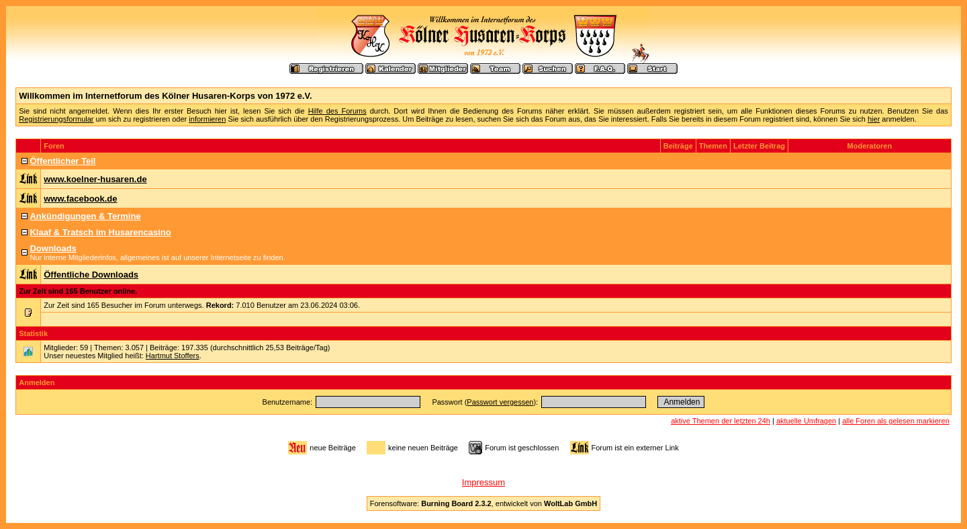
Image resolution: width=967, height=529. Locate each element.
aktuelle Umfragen (806, 421)
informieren (207, 119)
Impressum (483, 482)
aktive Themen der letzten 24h (720, 421)
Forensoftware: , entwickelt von (483, 503)
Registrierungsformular (56, 119)
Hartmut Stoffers (172, 356)
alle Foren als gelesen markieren (896, 421)
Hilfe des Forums (337, 111)
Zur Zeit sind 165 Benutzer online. (78, 291)
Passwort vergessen (500, 402)
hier (874, 119)
